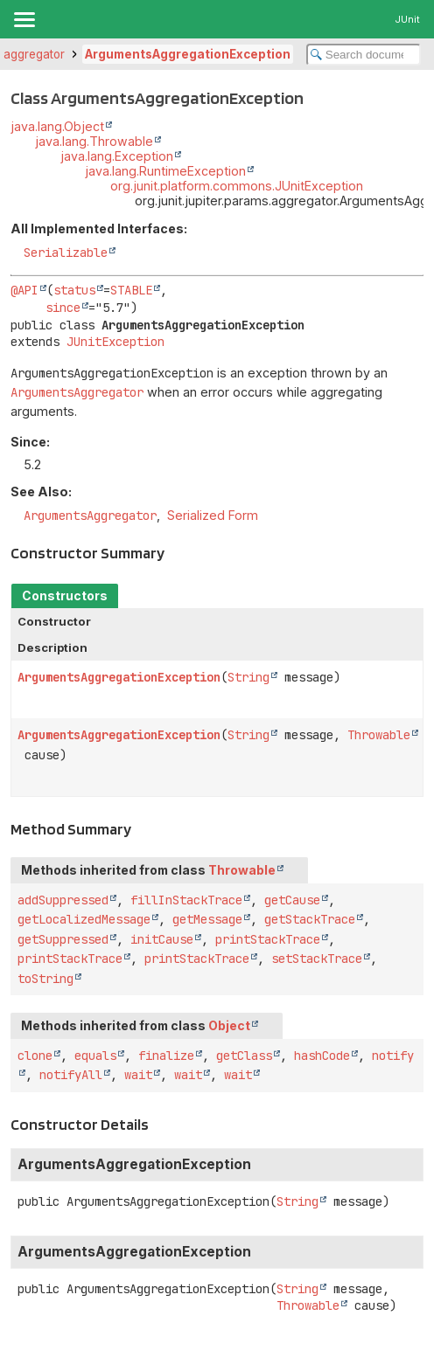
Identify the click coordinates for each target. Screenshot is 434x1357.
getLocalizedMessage (84, 919)
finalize (166, 1055)
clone (35, 1055)
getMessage (207, 919)
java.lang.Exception (116, 156)
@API (24, 290)
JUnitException (115, 342)
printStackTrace (267, 939)
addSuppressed (63, 900)
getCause (292, 900)
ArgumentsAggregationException (187, 54)
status (74, 290)
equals (95, 1055)
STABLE (131, 290)
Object (229, 1026)
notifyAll (70, 1075)
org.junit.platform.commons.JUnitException (236, 185)
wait (138, 1075)
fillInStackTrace (186, 900)
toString (46, 979)
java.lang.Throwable (94, 141)
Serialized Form (212, 515)
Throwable (378, 735)
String (249, 677)
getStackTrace (309, 919)
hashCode (322, 1055)
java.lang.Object (57, 126)
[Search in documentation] (363, 55)
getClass (244, 1055)
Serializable (66, 252)
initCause (161, 939)
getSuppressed (63, 939)
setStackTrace (316, 958)
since (63, 307)
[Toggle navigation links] (23, 19)
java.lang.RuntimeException (165, 170)
